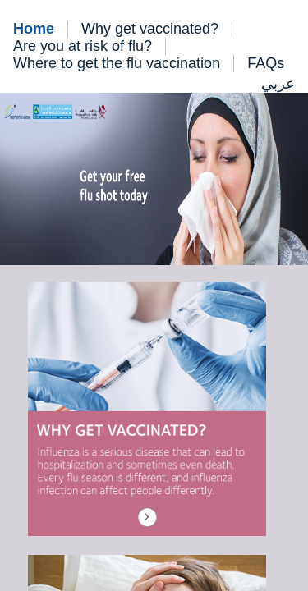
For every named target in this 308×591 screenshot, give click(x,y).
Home (33, 29)
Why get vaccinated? (149, 29)
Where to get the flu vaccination (116, 63)
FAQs (265, 63)
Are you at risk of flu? (82, 46)
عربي (278, 84)
